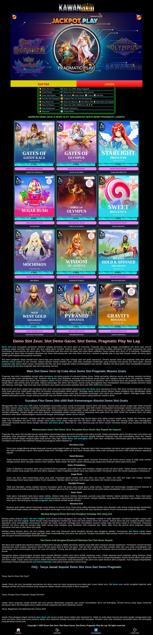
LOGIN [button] (109, 84)
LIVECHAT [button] (134, 631)
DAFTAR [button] (43, 84)
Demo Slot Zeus (51, 625)
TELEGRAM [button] (96, 631)
